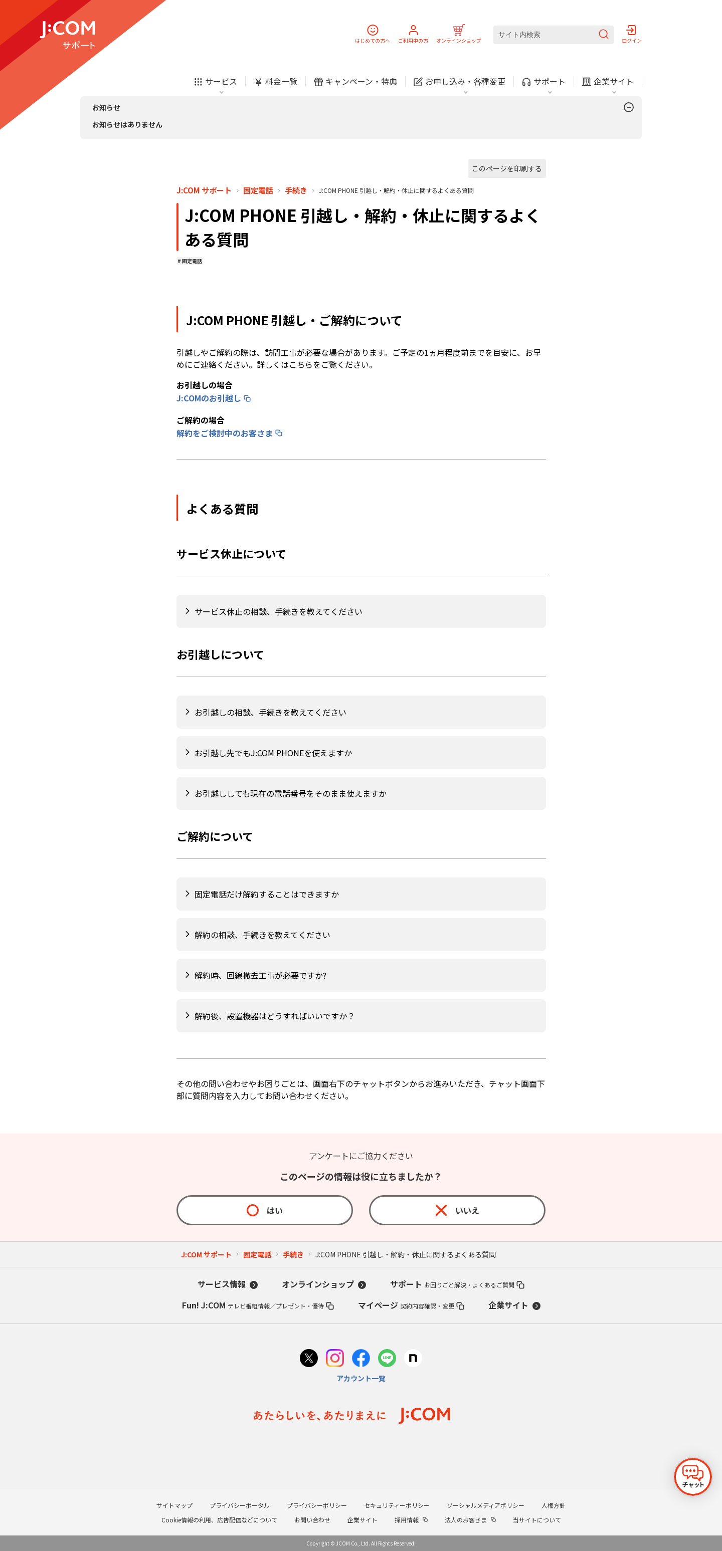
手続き (296, 190)
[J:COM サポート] (67, 35)
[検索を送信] (604, 35)
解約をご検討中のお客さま (224, 433)
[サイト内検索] (553, 35)
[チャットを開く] (693, 1477)
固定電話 (258, 190)
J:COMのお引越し (208, 398)
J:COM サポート (204, 190)
